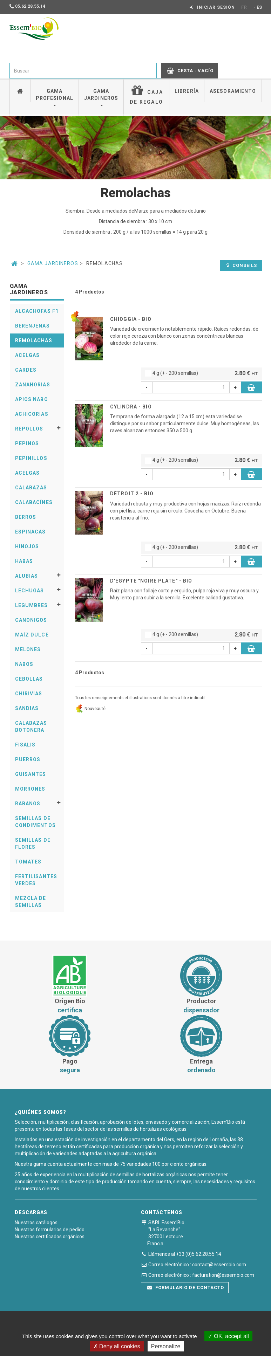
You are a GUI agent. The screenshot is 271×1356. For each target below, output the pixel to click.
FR (244, 7)
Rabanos (28, 803)
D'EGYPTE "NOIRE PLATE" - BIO (151, 581)
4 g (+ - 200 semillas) (201, 374)
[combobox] (83, 70)
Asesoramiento (233, 91)
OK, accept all (228, 1336)
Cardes (26, 370)
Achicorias (31, 414)
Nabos (24, 664)
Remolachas (33, 340)
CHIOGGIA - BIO (130, 319)
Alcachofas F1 (37, 311)
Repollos (29, 429)
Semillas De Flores (32, 843)
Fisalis (25, 745)
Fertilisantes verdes (36, 880)
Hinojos (27, 546)
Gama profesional (54, 97)
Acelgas (27, 355)
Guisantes (30, 774)
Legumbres (31, 605)
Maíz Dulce (32, 635)
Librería (187, 91)
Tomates (28, 862)
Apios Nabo (31, 399)
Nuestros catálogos (36, 1222)
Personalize (166, 1346)
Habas (24, 561)
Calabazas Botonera (31, 726)
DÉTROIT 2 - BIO (132, 493)
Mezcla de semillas (30, 901)
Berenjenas (32, 326)
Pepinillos (31, 458)
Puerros (28, 759)
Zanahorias (32, 384)
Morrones (30, 789)
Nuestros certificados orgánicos (49, 1236)
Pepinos (27, 443)
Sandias (27, 708)
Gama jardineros (101, 97)
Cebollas (29, 679)
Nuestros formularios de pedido (49, 1229)
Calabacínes (34, 502)
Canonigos (31, 620)
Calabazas (31, 487)
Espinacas (30, 532)
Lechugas (29, 590)
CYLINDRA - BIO (131, 406)
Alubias (26, 576)
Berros (25, 517)
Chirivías (28, 693)
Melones (28, 649)
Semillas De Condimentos (35, 821)
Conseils (241, 265)
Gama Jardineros (52, 263)
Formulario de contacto (185, 1287)
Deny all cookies (116, 1346)
